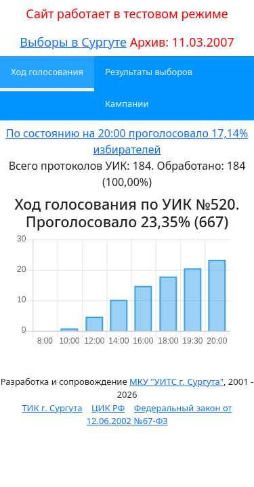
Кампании (126, 103)
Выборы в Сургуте (73, 42)
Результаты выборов (148, 72)
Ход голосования (47, 72)
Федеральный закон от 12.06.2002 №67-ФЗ (159, 414)
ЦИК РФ (108, 408)
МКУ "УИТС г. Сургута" (176, 381)
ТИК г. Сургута (52, 408)
